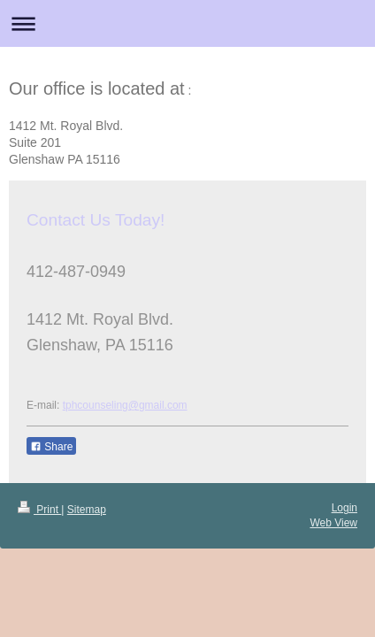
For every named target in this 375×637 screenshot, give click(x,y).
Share (51, 447)
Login (344, 508)
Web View (333, 523)
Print (39, 509)
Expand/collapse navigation (187, 23)
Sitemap (86, 509)
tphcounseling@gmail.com (125, 405)
